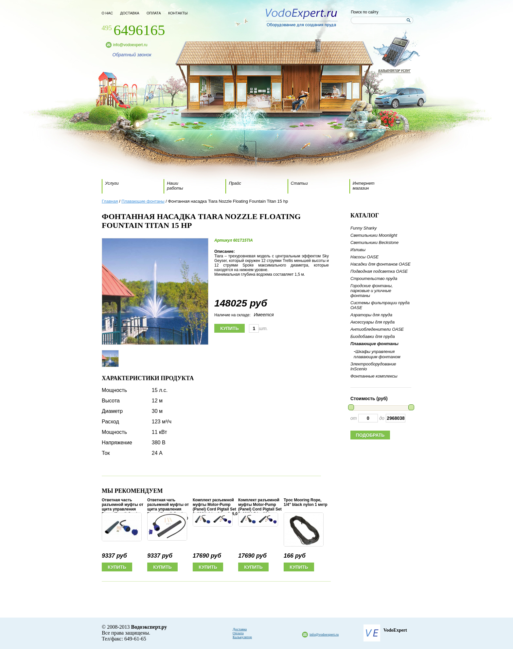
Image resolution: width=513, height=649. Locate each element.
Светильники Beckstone (374, 242)
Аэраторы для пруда (371, 314)
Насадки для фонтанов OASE (380, 264)
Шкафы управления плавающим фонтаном (377, 354)
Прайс (235, 183)
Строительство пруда (373, 278)
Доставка (240, 629)
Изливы (357, 249)
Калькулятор (242, 637)
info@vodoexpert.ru (130, 45)
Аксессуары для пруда (372, 322)
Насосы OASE (364, 256)
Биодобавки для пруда (372, 336)
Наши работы (175, 186)
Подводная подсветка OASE (379, 271)
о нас (107, 13)
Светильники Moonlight (373, 235)
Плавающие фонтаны (142, 201)
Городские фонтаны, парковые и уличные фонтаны (371, 290)
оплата (154, 13)
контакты (177, 13)
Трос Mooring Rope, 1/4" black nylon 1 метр (305, 502)
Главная (110, 201)
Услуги (112, 183)
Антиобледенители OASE (377, 329)
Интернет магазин (364, 186)
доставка (129, 13)
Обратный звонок (132, 54)
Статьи (299, 183)
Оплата (238, 633)
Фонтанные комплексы (373, 376)
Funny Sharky (363, 228)
